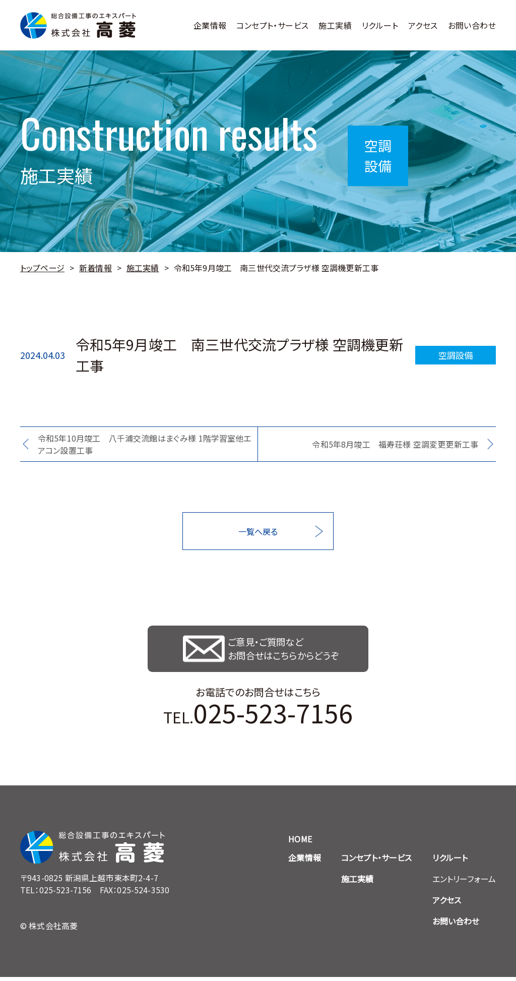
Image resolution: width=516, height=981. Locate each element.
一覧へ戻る (258, 531)
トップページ (42, 267)
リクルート (380, 25)
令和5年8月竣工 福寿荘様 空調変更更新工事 (395, 444)
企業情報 (210, 25)
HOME (300, 843)
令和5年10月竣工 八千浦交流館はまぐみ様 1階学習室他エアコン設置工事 (144, 444)
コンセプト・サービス (272, 25)
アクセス (423, 25)
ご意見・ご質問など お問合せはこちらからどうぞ (286, 650)
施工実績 (335, 25)
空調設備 (455, 354)
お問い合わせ (472, 25)
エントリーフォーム (464, 883)
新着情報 (95, 267)
